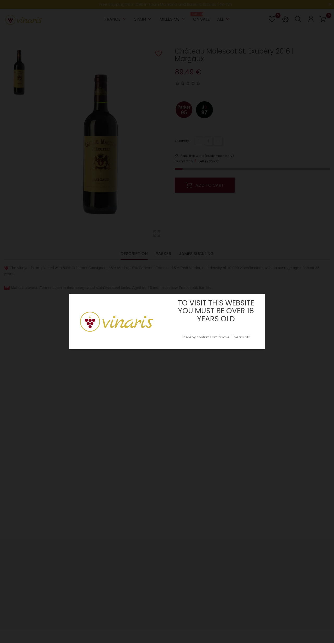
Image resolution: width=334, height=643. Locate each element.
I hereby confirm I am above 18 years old (216, 337)
